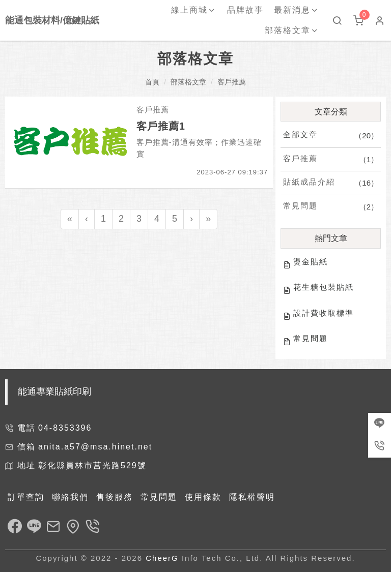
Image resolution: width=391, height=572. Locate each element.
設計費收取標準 (323, 313)
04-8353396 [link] (65, 428)
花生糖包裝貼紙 (323, 287)
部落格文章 (188, 82)
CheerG (162, 558)
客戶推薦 (231, 82)
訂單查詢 (26, 497)
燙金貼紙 (310, 261)
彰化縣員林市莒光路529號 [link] (92, 465)
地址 (26, 465)
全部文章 (300, 134)
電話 (26, 428)
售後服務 (114, 497)
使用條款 (203, 497)
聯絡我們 (70, 497)
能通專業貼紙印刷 (54, 391)
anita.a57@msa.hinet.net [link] (95, 446)
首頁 (152, 82)
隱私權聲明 (252, 497)
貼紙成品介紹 (309, 181)
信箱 (26, 446)
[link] (15, 528)
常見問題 (300, 205)
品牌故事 (245, 10)
